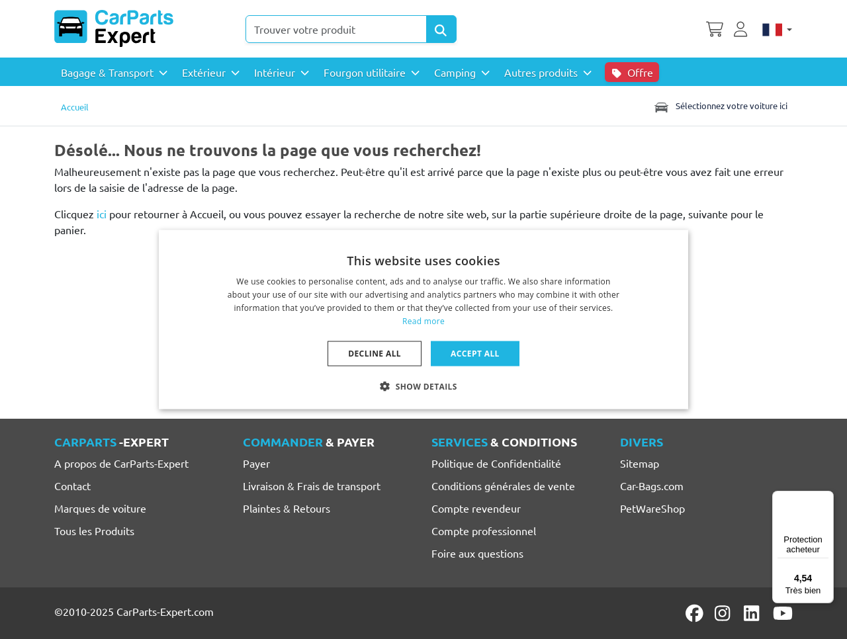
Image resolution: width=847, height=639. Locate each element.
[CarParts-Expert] (113, 28)
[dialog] (423, 319)
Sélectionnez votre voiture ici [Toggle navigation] (719, 106)
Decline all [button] (374, 353)
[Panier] (714, 27)
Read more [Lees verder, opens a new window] (423, 320)
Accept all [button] (475, 353)
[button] (423, 385)
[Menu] (826, 499)
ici (102, 213)
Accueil (75, 106)
